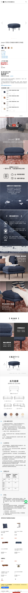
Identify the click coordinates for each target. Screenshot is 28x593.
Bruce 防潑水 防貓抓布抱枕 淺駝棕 (13, 95)
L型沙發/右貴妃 (5, 56)
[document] (14, 586)
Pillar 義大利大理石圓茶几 (18, 572)
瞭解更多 (6, 585)
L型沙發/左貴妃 (5, 57)
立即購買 (24, 591)
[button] (2, 23)
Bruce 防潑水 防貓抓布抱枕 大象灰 (13, 101)
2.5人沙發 (4, 51)
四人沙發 (3, 54)
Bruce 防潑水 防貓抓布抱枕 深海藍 (13, 90)
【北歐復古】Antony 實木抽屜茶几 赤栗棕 (5, 572)
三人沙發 (3, 53)
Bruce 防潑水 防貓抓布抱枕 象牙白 (13, 107)
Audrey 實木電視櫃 (4, 548)
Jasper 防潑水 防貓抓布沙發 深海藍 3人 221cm (18, 549)
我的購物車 (9, 591)
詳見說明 (11, 76)
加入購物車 (16, 591)
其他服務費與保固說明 (6, 85)
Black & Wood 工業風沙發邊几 (19, 532)
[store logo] (8, 2)
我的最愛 (3, 591)
